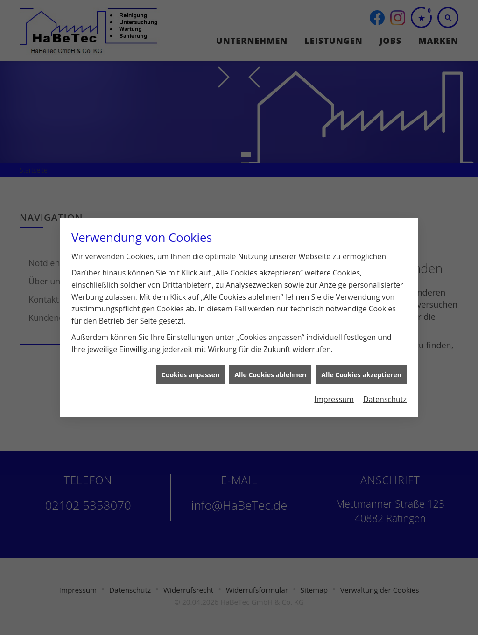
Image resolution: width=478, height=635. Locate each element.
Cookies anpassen (190, 360)
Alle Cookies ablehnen (270, 360)
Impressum (333, 385)
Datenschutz (385, 385)
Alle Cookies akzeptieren (361, 360)
